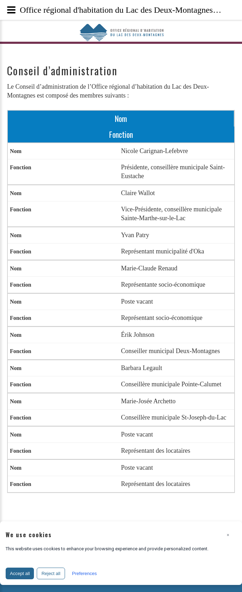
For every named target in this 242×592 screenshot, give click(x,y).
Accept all (20, 573)
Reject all (50, 573)
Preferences (84, 573)
